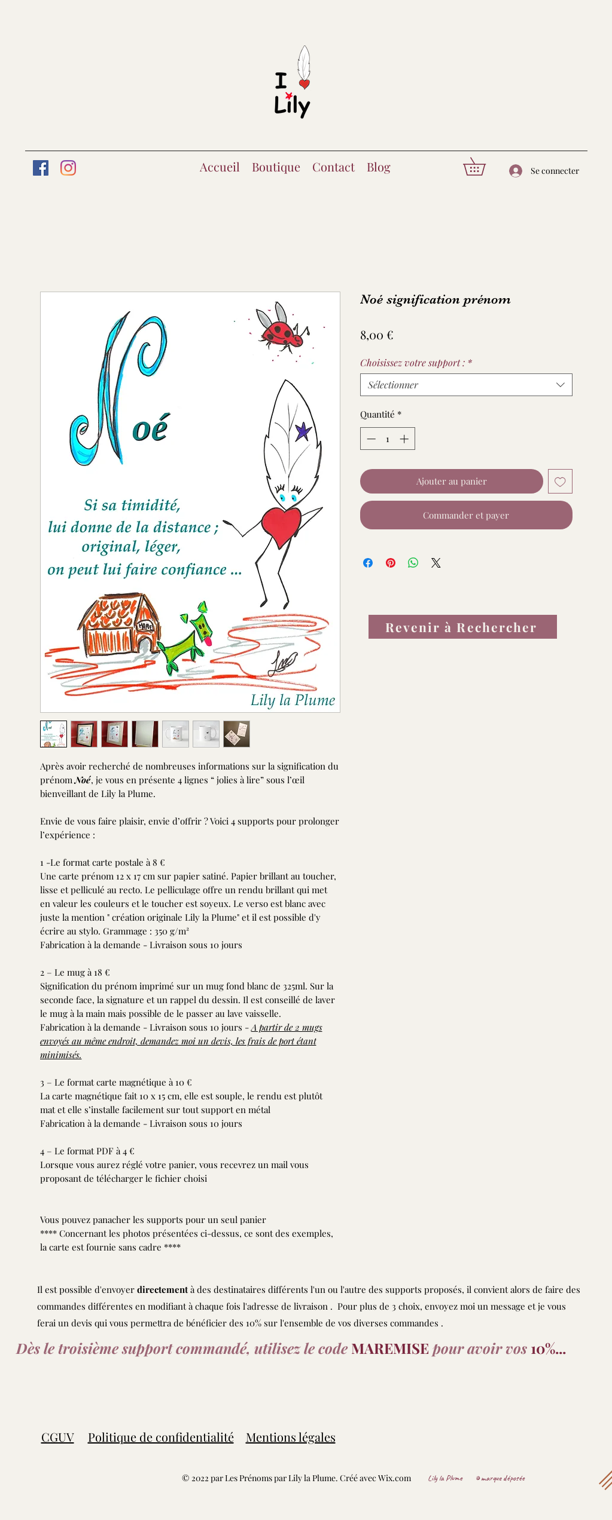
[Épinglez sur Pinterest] (390, 563)
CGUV (57, 1437)
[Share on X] (436, 563)
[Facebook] (40, 168)
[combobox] (466, 384)
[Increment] (405, 439)
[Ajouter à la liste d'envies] (560, 481)
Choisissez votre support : (416, 363)
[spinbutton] (387, 439)
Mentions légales (291, 1437)
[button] (483, 166)
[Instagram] (68, 168)
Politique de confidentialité (161, 1437)
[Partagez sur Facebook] (368, 563)
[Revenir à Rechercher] (463, 627)
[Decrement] (370, 439)
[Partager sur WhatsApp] (413, 563)
